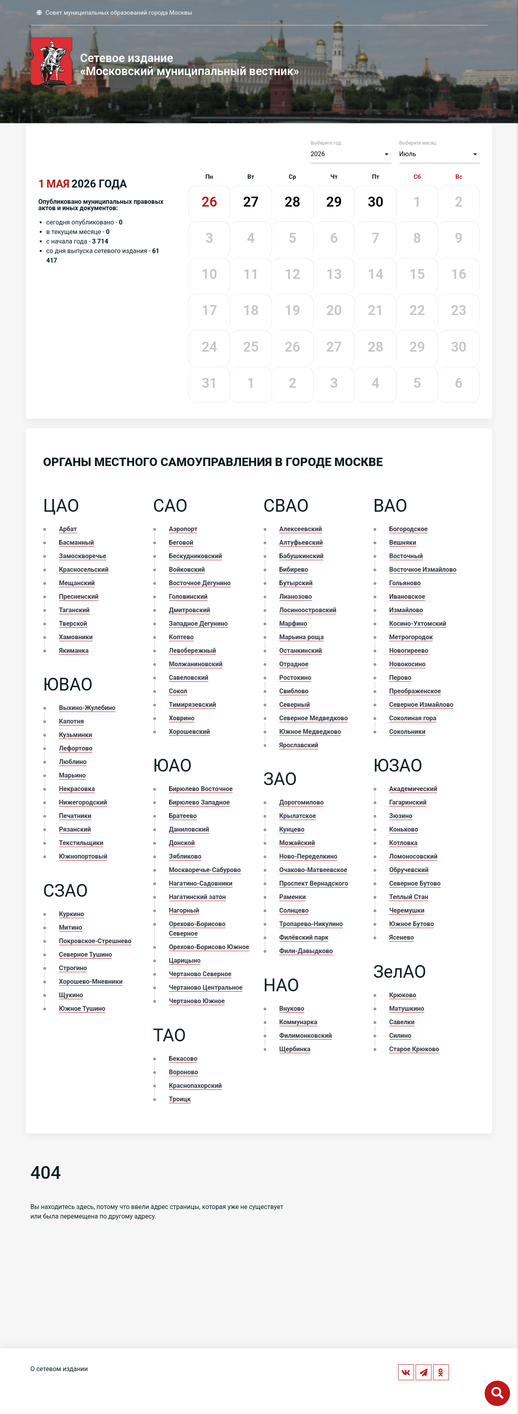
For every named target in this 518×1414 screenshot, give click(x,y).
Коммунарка (298, 1022)
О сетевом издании (59, 1369)
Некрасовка (77, 789)
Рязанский (75, 829)
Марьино (72, 775)
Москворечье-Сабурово (205, 870)
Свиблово (294, 691)
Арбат (68, 529)
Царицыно (185, 960)
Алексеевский (300, 529)
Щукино (71, 995)
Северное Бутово (415, 883)
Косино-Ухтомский (418, 623)
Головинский (188, 596)
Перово (400, 677)
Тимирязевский (192, 704)
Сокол (178, 691)
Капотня (71, 721)
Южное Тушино (82, 1008)
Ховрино (181, 718)
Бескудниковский (195, 556)
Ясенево (401, 937)
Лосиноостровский (308, 610)
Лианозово (295, 596)
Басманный (76, 542)
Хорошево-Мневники (91, 981)
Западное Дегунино (198, 623)
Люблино (73, 762)
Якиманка (74, 650)
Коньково (403, 829)
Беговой (181, 542)
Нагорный (184, 910)
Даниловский (189, 829)
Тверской (73, 623)
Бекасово (183, 1058)
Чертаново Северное (200, 974)
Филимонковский (305, 1035)
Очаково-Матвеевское (313, 870)
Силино (400, 1035)
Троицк (180, 1099)
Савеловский (188, 677)
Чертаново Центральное (206, 987)
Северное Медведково (313, 718)
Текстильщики (81, 843)
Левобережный (192, 650)
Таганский (74, 610)
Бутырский (296, 583)
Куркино (71, 914)
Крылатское (297, 816)
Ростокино (295, 677)
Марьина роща (301, 637)
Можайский (297, 843)
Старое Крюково (414, 1049)
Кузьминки (75, 735)
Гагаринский (408, 802)
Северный (294, 704)
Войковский (187, 569)
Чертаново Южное (197, 1001)
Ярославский (298, 745)
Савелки (402, 1022)
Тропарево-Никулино (311, 924)
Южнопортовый (83, 856)
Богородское (408, 529)
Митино (70, 927)
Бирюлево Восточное (201, 789)
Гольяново (405, 583)
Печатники (75, 816)
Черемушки (407, 910)
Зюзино (400, 816)
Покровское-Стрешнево (95, 941)
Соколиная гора (413, 718)
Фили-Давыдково (306, 951)
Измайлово (406, 610)
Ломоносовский (413, 856)
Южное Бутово (411, 924)
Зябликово (185, 856)
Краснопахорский (195, 1085)
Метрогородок (411, 637)
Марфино (293, 623)
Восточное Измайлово (422, 569)
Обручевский (409, 870)
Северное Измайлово (421, 704)
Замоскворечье (82, 556)
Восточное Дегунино (200, 583)
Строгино (73, 968)
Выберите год (326, 143)
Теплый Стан (408, 897)
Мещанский (77, 583)
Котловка (403, 843)
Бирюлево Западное (199, 802)
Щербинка (295, 1049)
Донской (182, 843)
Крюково (402, 995)
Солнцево (294, 910)
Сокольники (407, 731)
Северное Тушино (85, 954)
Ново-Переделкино (308, 856)
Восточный (406, 556)
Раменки (292, 897)
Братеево (183, 816)
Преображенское (415, 691)
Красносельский (84, 569)
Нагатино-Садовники (201, 883)
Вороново (183, 1072)
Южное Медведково (310, 731)
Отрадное (293, 664)
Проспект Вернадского (314, 883)
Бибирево (293, 569)
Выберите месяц (417, 143)
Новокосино (407, 664)
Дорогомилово (301, 802)
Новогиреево (409, 650)
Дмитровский (189, 610)
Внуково (291, 1008)
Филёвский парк (304, 937)
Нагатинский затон (197, 897)
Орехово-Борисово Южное (209, 947)
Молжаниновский (196, 664)
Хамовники (76, 637)
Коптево (181, 637)
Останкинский (300, 650)
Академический (413, 789)
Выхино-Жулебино (87, 708)
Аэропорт (183, 529)
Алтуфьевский (301, 542)
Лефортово (75, 748)
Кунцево (292, 829)
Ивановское (407, 596)
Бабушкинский (301, 556)
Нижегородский (83, 802)
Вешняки (402, 542)
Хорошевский (189, 731)
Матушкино (406, 1008)
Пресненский (79, 596)
